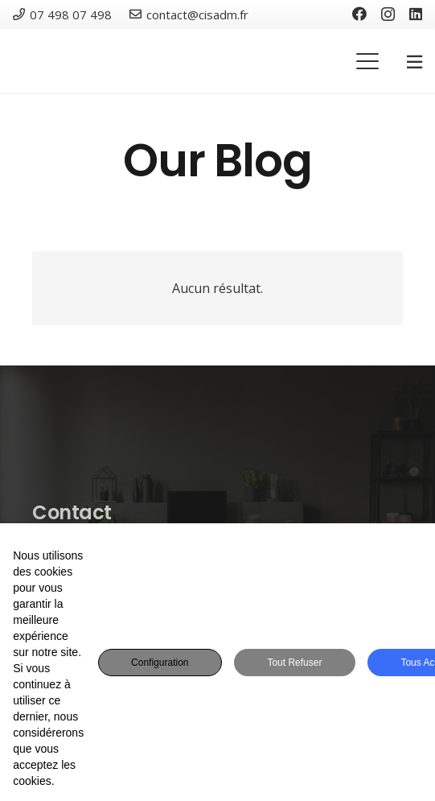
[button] (367, 61)
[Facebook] (359, 13)
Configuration (159, 662)
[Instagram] (388, 14)
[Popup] (414, 61)
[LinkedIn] (415, 13)
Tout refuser (294, 662)
